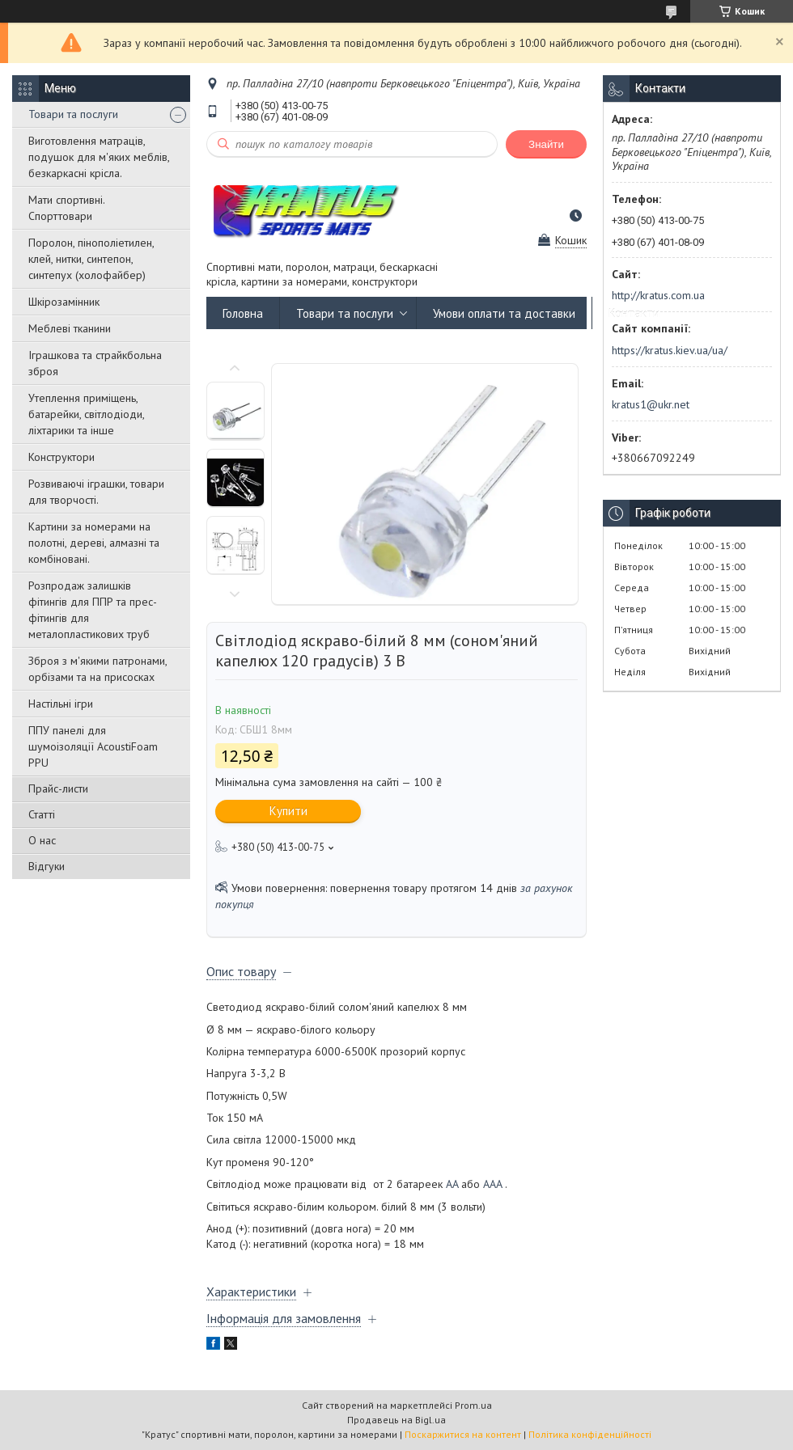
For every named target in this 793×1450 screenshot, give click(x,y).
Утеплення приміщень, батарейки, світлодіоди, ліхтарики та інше (86, 414)
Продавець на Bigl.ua (396, 1420)
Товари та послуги (73, 114)
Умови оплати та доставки (504, 313)
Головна (243, 313)
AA (452, 1184)
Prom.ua (473, 1405)
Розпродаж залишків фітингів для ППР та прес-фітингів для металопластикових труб (92, 609)
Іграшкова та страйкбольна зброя (95, 363)
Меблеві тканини (69, 328)
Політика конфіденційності (589, 1434)
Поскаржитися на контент (463, 1434)
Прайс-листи (58, 788)
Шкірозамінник (64, 301)
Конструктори (61, 457)
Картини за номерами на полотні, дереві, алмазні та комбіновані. (93, 542)
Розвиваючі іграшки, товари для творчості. (96, 491)
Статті (41, 814)
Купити (288, 810)
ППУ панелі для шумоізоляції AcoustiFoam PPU (93, 746)
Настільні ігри (60, 703)
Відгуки (46, 866)
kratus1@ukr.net (650, 404)
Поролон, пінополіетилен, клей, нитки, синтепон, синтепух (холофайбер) (91, 258)
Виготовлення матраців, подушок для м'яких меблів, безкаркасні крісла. (98, 156)
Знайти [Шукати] (546, 144)
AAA (492, 1184)
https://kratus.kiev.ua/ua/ (669, 350)
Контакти (634, 313)
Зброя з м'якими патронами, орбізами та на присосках (97, 668)
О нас (42, 840)
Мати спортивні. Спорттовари (66, 207)
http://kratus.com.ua (658, 295)
